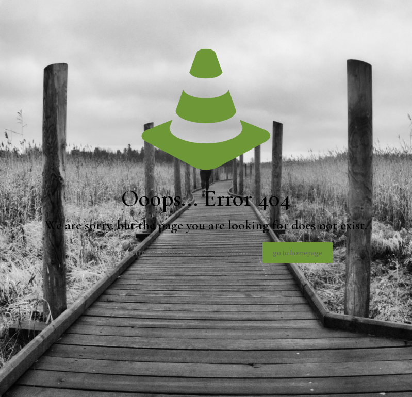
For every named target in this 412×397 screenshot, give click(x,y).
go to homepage (297, 252)
